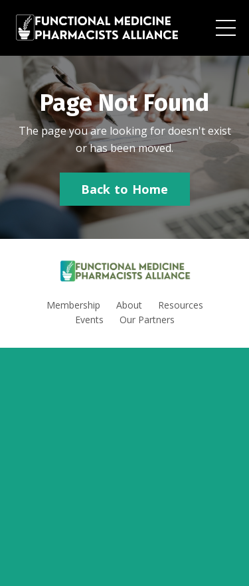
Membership (73, 305)
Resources (180, 305)
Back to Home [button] (125, 189)
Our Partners (147, 319)
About (129, 305)
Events (89, 319)
